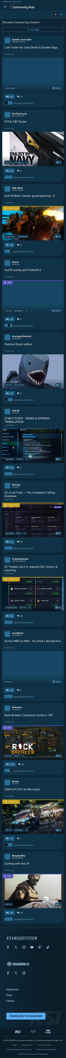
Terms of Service (44, 1045)
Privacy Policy (27, 1045)
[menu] (5, 7)
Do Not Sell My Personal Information (33, 1054)
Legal (14, 1045)
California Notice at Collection (19, 1049)
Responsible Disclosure (46, 1049)
